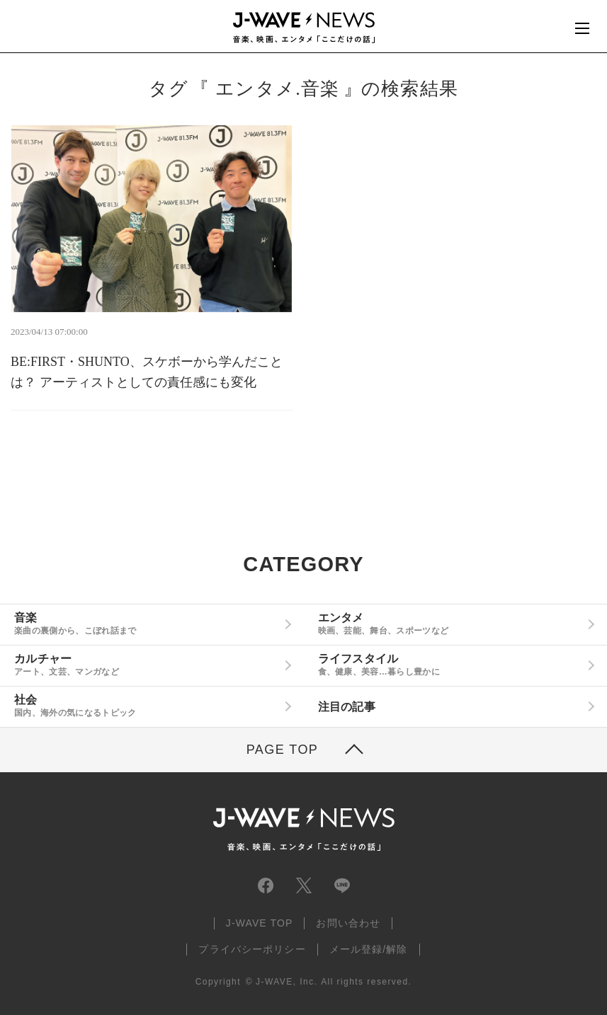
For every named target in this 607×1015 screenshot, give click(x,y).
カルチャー (146, 665)
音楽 (146, 624)
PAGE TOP (282, 749)
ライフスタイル (450, 665)
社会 (146, 706)
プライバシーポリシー (251, 949)
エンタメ (450, 624)
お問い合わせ (348, 923)
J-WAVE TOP (259, 923)
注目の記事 (347, 707)
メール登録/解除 (368, 949)
